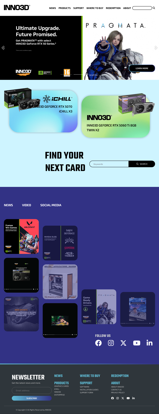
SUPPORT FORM (86, 393)
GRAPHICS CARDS (61, 386)
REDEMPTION (113, 8)
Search (143, 164)
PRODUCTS (65, 8)
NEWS (52, 8)
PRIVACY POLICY (118, 393)
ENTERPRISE (59, 395)
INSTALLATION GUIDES (89, 390)
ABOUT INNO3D (117, 387)
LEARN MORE (142, 68)
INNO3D (57, 392)
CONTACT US (116, 390)
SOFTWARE (84, 387)
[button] (3, 48)
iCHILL (56, 389)
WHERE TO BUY (94, 8)
